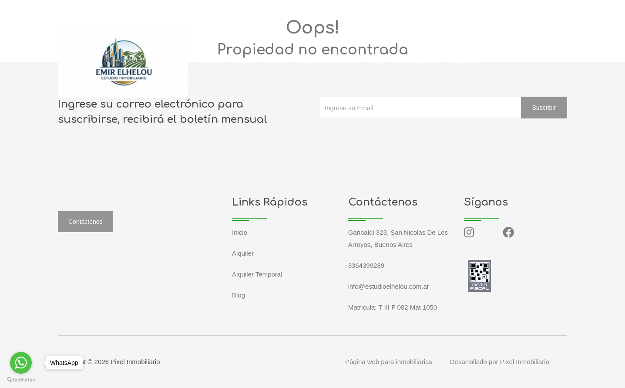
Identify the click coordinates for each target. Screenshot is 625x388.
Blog (376, 60)
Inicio (210, 60)
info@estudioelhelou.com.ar (160, 10)
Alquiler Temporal (328, 60)
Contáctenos (416, 60)
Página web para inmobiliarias (388, 361)
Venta (241, 60)
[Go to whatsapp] (21, 363)
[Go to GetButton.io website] (21, 379)
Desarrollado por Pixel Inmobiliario (499, 361)
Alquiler (275, 60)
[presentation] (385, 136)
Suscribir (544, 107)
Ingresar (462, 60)
